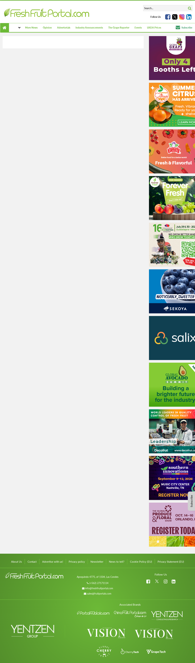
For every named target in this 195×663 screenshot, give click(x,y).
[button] (15, 27)
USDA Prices (154, 27)
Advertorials (63, 27)
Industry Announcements (89, 27)
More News (31, 27)
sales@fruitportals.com (99, 593)
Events (138, 27)
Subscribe (184, 27)
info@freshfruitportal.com (99, 588)
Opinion (47, 27)
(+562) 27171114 (98, 582)
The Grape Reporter (118, 27)
